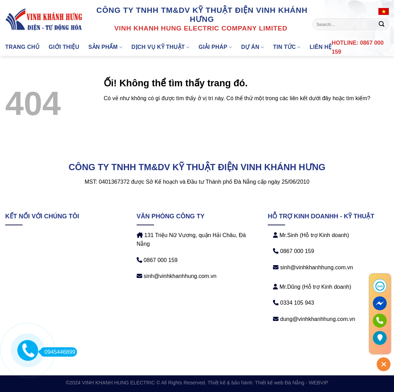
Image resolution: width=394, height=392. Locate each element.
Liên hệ (321, 47)
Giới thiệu (64, 47)
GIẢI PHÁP (215, 47)
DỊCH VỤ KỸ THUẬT (160, 47)
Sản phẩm (105, 47)
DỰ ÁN (252, 47)
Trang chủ (22, 47)
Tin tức (286, 47)
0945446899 (57, 352)
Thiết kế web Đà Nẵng (279, 382)
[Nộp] (381, 24)
